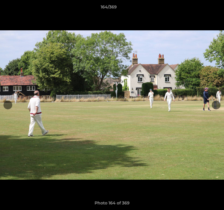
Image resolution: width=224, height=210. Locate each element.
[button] (203, 8)
